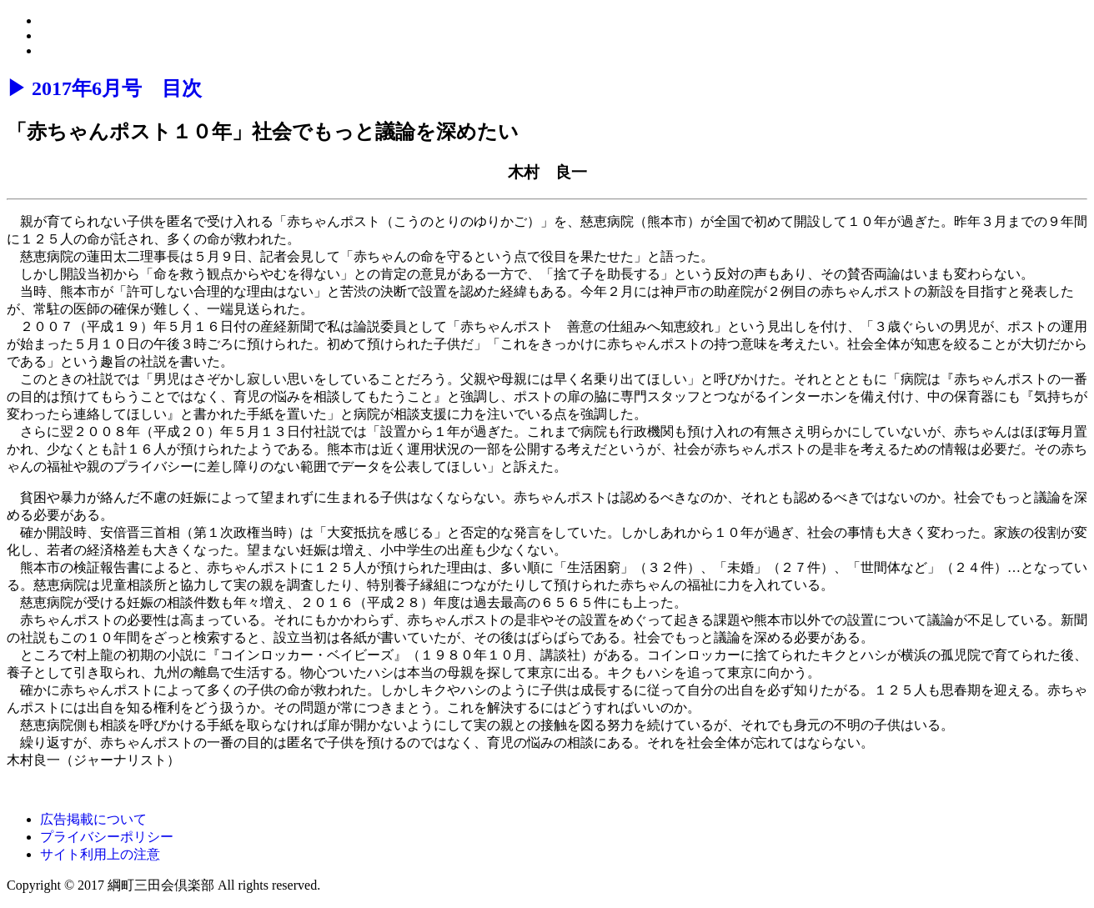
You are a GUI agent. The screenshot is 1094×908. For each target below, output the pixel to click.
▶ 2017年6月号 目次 (104, 88)
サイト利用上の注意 (100, 854)
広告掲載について (93, 819)
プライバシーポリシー (106, 837)
